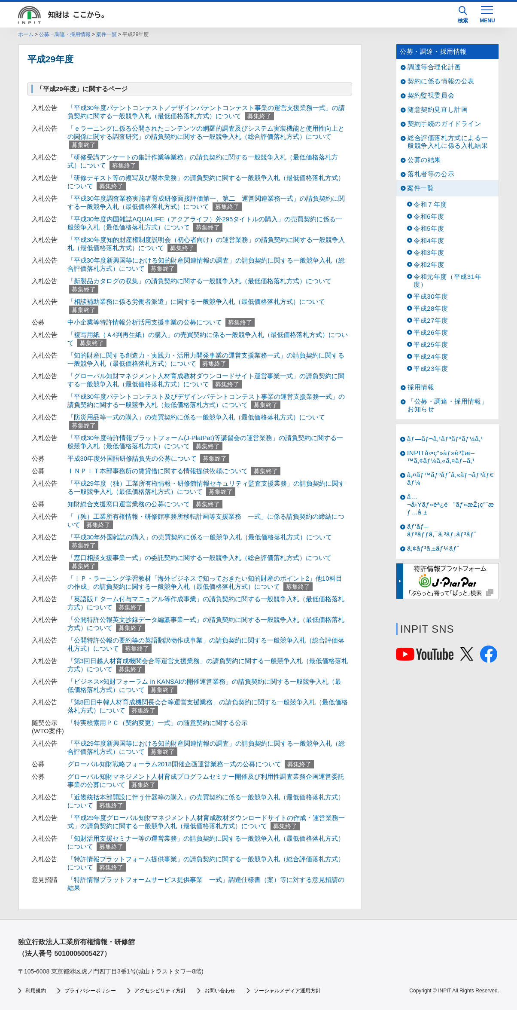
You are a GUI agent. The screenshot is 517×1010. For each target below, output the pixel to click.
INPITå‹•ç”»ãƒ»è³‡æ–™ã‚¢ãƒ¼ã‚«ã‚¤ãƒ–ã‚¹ (441, 456)
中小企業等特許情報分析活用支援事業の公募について (144, 322)
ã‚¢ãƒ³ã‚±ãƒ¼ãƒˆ (433, 548)
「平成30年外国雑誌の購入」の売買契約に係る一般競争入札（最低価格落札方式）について (199, 537)
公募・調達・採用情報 (65, 34)
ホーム (25, 34)
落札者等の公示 (431, 174)
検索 (463, 15)
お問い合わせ (219, 991)
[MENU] (487, 14)
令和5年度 (429, 228)
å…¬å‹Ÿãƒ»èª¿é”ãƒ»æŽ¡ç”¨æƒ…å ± (450, 504)
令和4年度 (429, 240)
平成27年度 (431, 320)
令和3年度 (429, 252)
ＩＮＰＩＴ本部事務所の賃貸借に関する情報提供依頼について (157, 470)
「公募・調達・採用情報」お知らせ (448, 405)
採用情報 (421, 387)
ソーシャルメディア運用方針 (287, 991)
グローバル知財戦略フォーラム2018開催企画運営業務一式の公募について (174, 764)
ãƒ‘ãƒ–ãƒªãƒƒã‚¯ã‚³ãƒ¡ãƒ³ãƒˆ (442, 530)
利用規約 (35, 991)
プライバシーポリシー (90, 991)
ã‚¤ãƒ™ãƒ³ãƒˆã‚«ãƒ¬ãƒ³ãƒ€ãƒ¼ (450, 478)
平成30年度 (431, 296)
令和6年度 (429, 216)
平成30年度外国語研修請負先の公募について (132, 458)
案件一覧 (106, 34)
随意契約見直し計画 (438, 109)
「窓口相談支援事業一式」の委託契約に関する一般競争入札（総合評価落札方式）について (199, 557)
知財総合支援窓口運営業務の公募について (128, 504)
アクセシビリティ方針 (160, 991)
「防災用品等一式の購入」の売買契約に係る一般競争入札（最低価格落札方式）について (196, 417)
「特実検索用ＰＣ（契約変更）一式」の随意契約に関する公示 (157, 722)
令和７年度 (430, 204)
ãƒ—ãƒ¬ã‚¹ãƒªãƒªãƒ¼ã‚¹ (445, 438)
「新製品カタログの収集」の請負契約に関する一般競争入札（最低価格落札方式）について (199, 281)
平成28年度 (431, 308)
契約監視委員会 (431, 95)
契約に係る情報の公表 (441, 81)
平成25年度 (431, 344)
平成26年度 (431, 332)
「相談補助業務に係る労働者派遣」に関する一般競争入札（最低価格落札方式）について (196, 301)
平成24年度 (431, 356)
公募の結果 (424, 159)
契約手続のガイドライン (444, 123)
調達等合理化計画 (434, 66)
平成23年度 (431, 368)
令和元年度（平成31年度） (447, 280)
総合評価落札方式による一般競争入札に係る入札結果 (448, 141)
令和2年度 (429, 264)
